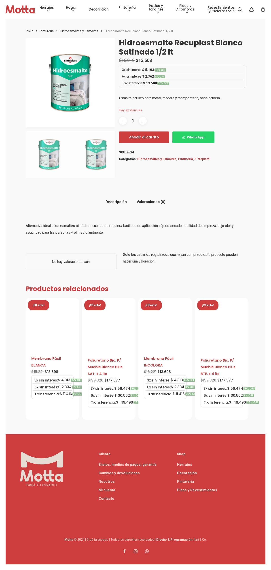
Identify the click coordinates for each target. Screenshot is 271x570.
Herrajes (184, 464)
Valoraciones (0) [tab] (151, 201)
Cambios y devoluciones (119, 473)
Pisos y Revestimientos (197, 490)
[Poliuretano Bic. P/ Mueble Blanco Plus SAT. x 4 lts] (109, 324)
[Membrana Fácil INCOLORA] (165, 324)
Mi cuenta (107, 490)
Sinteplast (202, 159)
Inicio (30, 31)
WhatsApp (195, 137)
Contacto (106, 498)
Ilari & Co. (200, 539)
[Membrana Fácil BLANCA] (52, 324)
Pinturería (47, 31)
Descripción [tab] (116, 201)
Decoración (187, 473)
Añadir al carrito (144, 137)
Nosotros (107, 481)
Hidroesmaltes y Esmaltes (79, 31)
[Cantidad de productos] (133, 121)
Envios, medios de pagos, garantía (128, 464)
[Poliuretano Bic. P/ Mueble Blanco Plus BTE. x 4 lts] (221, 324)
